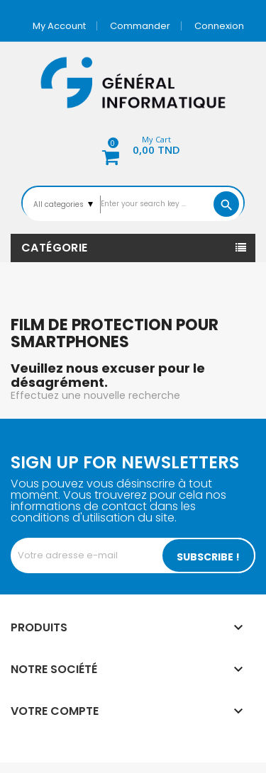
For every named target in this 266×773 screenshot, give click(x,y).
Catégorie (54, 247)
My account (59, 25)
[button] (133, 147)
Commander (140, 25)
